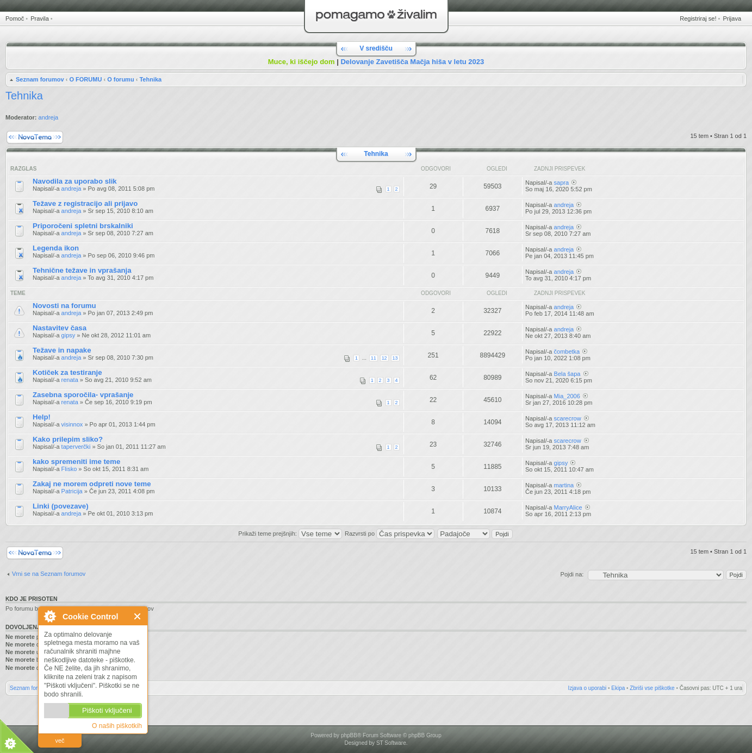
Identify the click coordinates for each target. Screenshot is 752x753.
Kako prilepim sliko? (68, 439)
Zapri (137, 616)
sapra (561, 182)
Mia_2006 (567, 396)
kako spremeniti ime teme (76, 461)
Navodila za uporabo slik (75, 181)
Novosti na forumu (64, 306)
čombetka (567, 351)
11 (373, 358)
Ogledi (497, 169)
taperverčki (76, 446)
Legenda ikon (56, 248)
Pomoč (14, 18)
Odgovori (436, 169)
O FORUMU (85, 79)
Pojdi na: (572, 574)
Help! (42, 417)
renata (69, 379)
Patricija (72, 491)
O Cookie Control (49, 616)
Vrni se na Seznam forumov (48, 573)
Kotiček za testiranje (67, 372)
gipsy (68, 335)
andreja (49, 117)
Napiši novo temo (34, 137)
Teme (18, 293)
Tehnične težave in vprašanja (82, 270)
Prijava (732, 18)
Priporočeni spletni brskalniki (83, 226)
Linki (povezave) (61, 506)
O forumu (120, 79)
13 (395, 358)
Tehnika (150, 79)
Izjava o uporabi (587, 688)
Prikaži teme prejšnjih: (290, 533)
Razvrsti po (389, 533)
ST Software (391, 743)
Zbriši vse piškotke (652, 688)
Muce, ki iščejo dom (301, 62)
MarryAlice (568, 507)
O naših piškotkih (117, 726)
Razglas (23, 169)
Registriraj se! (698, 18)
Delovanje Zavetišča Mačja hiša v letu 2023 (412, 62)
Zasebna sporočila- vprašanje (83, 395)
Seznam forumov (40, 79)
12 (384, 358)
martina (564, 485)
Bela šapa (567, 374)
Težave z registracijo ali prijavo (85, 203)
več (59, 740)
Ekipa (618, 688)
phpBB (349, 735)
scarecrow (567, 418)
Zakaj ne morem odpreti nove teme (92, 484)
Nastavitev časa (59, 328)
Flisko (69, 469)
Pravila (39, 18)
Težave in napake (62, 350)
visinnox (72, 424)
